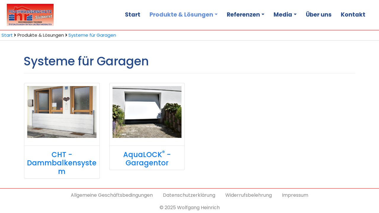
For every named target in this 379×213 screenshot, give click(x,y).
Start (132, 15)
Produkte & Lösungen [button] (181, 15)
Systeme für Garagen (92, 35)
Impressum (295, 195)
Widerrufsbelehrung (248, 195)
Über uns (319, 15)
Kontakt (353, 15)
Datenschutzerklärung (189, 195)
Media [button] (283, 15)
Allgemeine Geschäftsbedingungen (112, 195)
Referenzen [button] (243, 15)
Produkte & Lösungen (40, 35)
